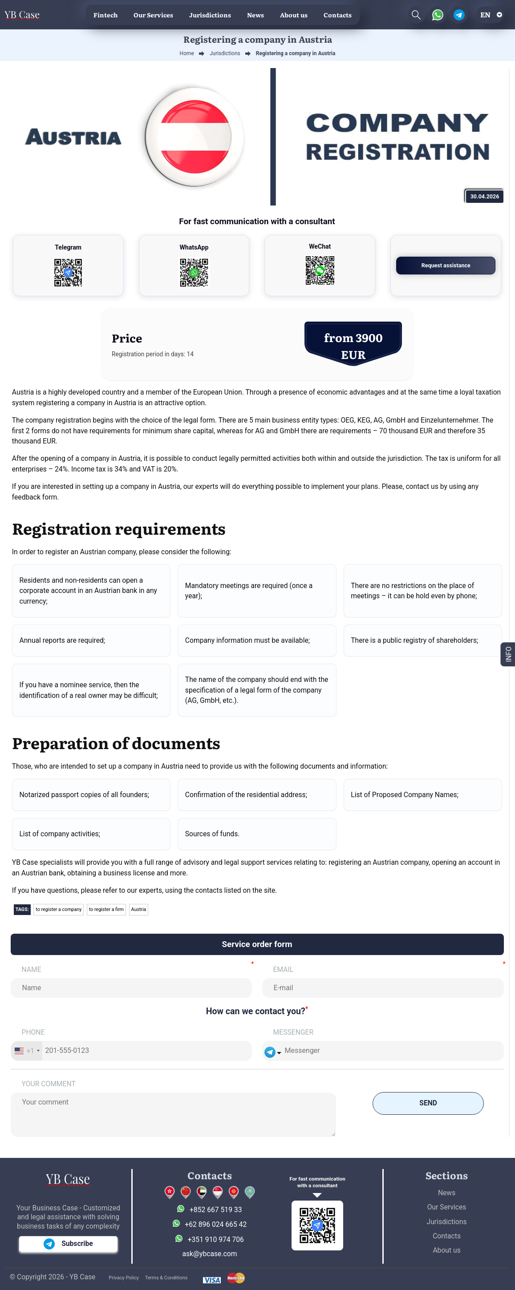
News (255, 14)
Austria (138, 909)
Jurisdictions (210, 14)
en (485, 14)
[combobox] (27, 1050)
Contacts (338, 14)
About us (294, 14)
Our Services (153, 14)
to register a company (58, 909)
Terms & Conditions (166, 1278)
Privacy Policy (124, 1278)
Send (428, 1103)
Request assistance (446, 265)
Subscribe (68, 1244)
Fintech (105, 14)
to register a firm (106, 909)
